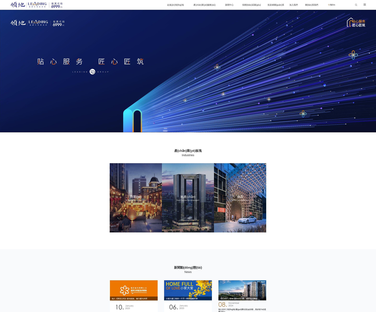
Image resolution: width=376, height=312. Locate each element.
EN (335, 5)
